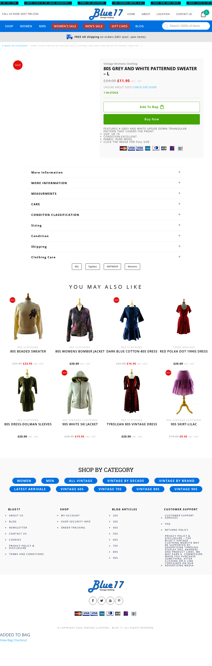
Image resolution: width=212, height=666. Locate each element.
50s (115, 533)
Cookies (15, 539)
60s (115, 539)
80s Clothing (79, 46)
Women (26, 26)
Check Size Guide (145, 87)
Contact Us (184, 14)
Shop (9, 26)
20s (115, 515)
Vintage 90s (186, 489)
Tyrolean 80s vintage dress (132, 424)
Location (163, 14)
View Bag (6, 640)
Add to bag (149, 107)
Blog (139, 26)
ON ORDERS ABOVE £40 (132, 3)
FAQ (167, 523)
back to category (15, 46)
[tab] (106, 172)
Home (131, 14)
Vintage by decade (125, 481)
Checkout (20, 640)
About (146, 14)
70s (115, 545)
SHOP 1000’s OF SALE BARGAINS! (51, 3)
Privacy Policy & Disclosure (22, 547)
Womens (132, 266)
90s (115, 557)
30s (115, 521)
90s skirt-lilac (184, 424)
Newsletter (18, 527)
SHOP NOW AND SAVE (168, 3)
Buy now (151, 119)
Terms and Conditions (26, 554)
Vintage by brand (177, 481)
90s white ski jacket (80, 424)
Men (42, 26)
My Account (70, 515)
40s (115, 527)
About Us (16, 515)
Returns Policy (176, 529)
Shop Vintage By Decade (54, 46)
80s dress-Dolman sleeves (28, 424)
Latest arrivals (30, 489)
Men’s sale (94, 26)
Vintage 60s (72, 489)
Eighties (93, 266)
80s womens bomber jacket (80, 351)
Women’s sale (65, 26)
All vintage (81, 481)
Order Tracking (73, 527)
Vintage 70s (110, 489)
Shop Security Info (76, 521)
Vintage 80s (148, 489)
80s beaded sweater (28, 351)
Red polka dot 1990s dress (184, 351)
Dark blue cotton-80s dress (132, 351)
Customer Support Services (179, 516)
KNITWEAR (112, 266)
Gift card (120, 26)
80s (77, 266)
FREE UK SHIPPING (95, 3)
